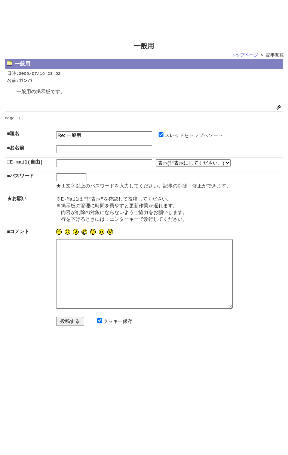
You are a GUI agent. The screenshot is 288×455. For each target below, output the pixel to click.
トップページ (244, 55)
